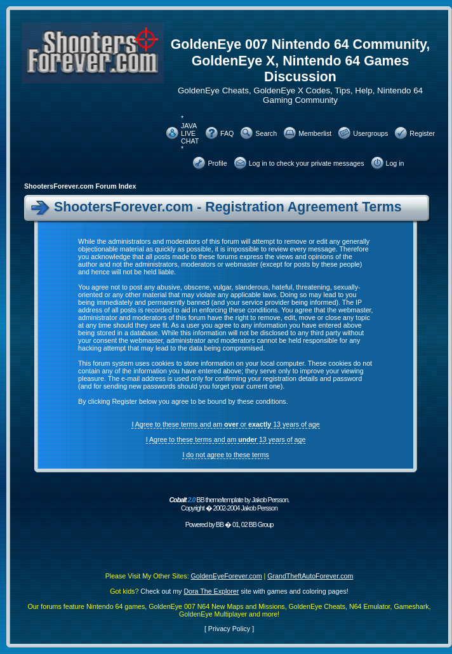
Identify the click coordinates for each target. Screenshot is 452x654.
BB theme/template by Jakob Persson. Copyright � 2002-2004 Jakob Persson (229, 504)
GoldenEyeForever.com (226, 576)
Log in (395, 163)
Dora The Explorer (211, 591)
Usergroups (370, 133)
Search (266, 133)
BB (219, 524)
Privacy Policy (229, 628)
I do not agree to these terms (225, 454)
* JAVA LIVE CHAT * (190, 133)
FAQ (227, 133)
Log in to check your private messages (306, 163)
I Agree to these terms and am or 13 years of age (225, 424)
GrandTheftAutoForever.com (310, 576)
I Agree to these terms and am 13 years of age (226, 439)
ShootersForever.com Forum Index (80, 186)
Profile (217, 163)
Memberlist (314, 133)
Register (422, 133)
